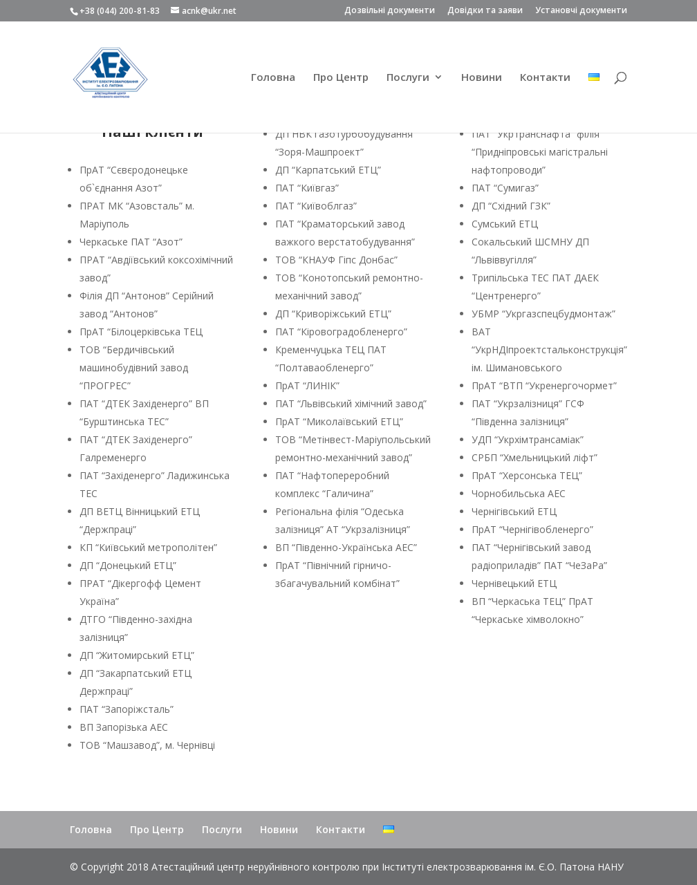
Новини (481, 78)
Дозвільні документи (389, 11)
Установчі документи (581, 11)
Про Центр (341, 78)
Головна (273, 78)
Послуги (408, 78)
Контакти (545, 78)
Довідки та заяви (485, 11)
